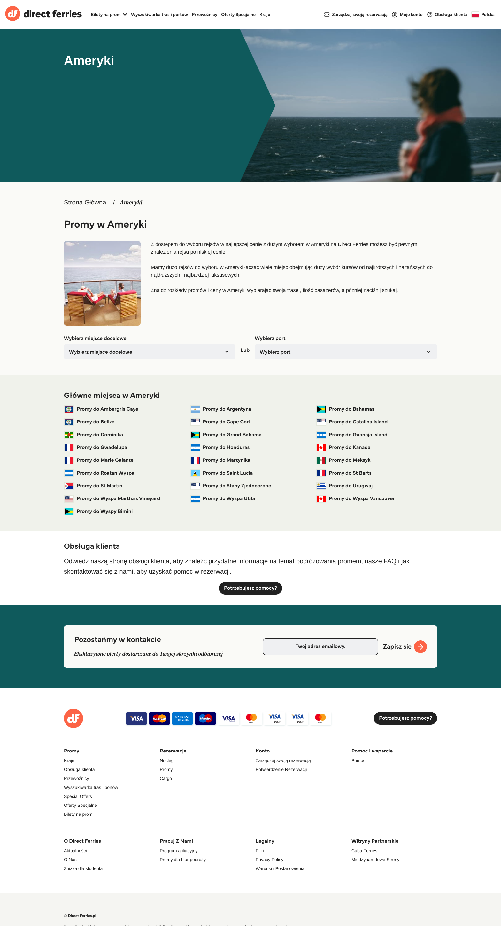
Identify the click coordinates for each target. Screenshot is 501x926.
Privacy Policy (269, 859)
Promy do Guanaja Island (351, 435)
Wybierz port (270, 338)
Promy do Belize (89, 422)
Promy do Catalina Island (352, 422)
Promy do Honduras (220, 447)
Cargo (166, 778)
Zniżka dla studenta (83, 868)
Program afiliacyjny (178, 850)
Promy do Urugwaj (344, 486)
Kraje (264, 14)
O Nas (70, 859)
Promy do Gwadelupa (95, 447)
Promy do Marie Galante (99, 460)
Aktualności (75, 850)
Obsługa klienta (79, 769)
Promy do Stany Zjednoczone (230, 486)
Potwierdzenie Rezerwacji (281, 769)
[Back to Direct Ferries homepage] (43, 14)
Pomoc (358, 760)
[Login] (407, 14)
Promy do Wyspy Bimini (98, 511)
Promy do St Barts (344, 473)
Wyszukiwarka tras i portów (159, 14)
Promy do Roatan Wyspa (99, 473)
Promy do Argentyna (220, 409)
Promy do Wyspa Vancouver (355, 499)
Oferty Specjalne (238, 14)
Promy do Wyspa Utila (222, 499)
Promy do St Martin (93, 486)
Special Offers (78, 796)
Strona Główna (85, 202)
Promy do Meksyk (343, 460)
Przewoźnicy (204, 14)
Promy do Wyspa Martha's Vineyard (112, 499)
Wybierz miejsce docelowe (95, 338)
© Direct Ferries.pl (80, 916)
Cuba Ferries (364, 850)
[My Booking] (355, 14)
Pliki (260, 850)
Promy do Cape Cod (220, 422)
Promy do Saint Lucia (221, 473)
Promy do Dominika (93, 435)
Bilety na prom (78, 814)
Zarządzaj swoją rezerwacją (283, 760)
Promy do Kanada (343, 447)
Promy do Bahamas (345, 409)
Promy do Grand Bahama (226, 435)
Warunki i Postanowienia (280, 868)
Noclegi (167, 760)
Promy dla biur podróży (183, 859)
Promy (166, 769)
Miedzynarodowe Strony (375, 859)
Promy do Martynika (220, 460)
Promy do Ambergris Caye (101, 409)
